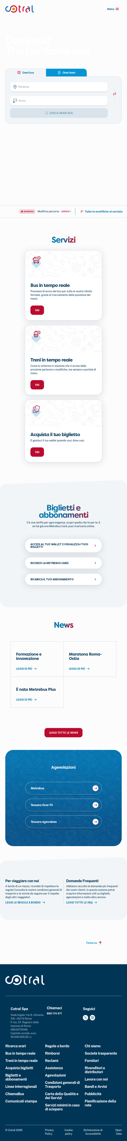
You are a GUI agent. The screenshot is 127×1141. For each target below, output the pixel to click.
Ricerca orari (15, 1046)
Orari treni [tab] (66, 72)
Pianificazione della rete (100, 1103)
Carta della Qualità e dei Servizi (61, 1096)
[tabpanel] (63, 100)
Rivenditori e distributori (95, 1070)
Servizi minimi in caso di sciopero (62, 1107)
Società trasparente (101, 1053)
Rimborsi (52, 1053)
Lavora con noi (96, 1079)
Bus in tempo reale (20, 1053)
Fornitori (92, 1060)
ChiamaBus (14, 1094)
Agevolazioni (55, 1075)
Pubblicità (93, 1094)
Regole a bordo (57, 1046)
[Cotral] (19, 9)
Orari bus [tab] (25, 72)
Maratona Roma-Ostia (85, 656)
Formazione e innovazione (29, 656)
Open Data (118, 1132)
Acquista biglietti (19, 1068)
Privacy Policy (49, 1132)
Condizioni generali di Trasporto (62, 1084)
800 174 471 (54, 1013)
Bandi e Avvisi (96, 1086)
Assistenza (54, 1068)
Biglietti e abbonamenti (16, 1077)
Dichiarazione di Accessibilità (93, 1132)
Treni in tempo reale (21, 1060)
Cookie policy (68, 1132)
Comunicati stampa (21, 1101)
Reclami (51, 1060)
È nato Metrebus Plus (36, 689)
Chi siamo (93, 1046)
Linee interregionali (21, 1086)
